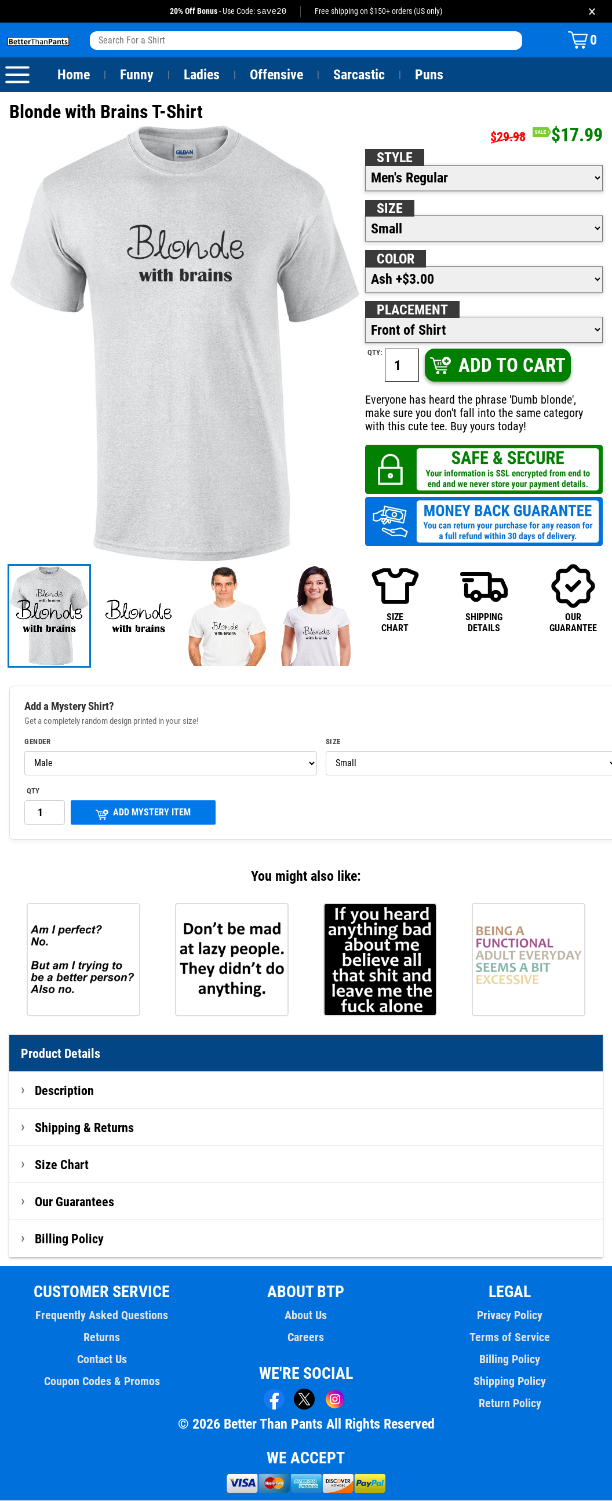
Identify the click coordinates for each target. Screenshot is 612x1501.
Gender (37, 742)
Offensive (276, 75)
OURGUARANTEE (573, 598)
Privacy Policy (509, 1316)
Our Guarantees (75, 1202)
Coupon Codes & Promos (102, 1382)
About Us (306, 1316)
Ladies (201, 75)
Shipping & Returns (84, 1128)
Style (395, 158)
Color (396, 259)
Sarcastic (359, 75)
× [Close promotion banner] (592, 11)
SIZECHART (395, 598)
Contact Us (101, 1360)
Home (73, 75)
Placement (412, 310)
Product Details (61, 1053)
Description (64, 1091)
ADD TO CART (497, 365)
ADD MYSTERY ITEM (143, 814)
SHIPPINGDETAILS (484, 598)
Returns (102, 1338)
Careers (306, 1338)
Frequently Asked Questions (102, 1316)
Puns (429, 75)
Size (389, 209)
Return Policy (510, 1404)
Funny (136, 75)
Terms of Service (510, 1338)
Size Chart (62, 1165)
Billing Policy (69, 1239)
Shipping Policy (510, 1382)
